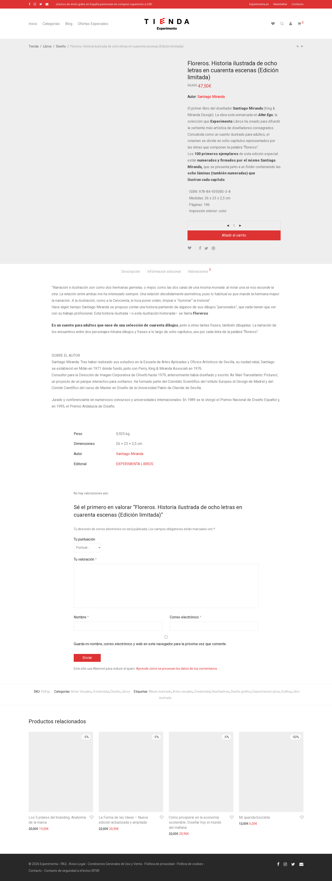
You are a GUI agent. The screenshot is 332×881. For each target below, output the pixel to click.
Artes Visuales (81, 691)
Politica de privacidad (159, 864)
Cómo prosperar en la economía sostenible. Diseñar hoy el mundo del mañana (195, 822)
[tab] (130, 271)
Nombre (81, 617)
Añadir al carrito (234, 235)
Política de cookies (190, 864)
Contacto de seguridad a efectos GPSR (71, 870)
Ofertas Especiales (93, 24)
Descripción (130, 271)
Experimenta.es (259, 4)
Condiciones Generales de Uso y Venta (115, 864)
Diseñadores (220, 691)
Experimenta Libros (266, 691)
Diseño (61, 46)
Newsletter (280, 4)
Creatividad (101, 691)
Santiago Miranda (129, 454)
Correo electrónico (185, 617)
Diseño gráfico (241, 691)
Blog (68, 24)
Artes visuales (183, 691)
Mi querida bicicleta (254, 817)
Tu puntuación (84, 539)
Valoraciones (199, 271)
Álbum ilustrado (160, 691)
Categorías (51, 24)
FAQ (63, 864)
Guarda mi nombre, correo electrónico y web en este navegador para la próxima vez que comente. (150, 644)
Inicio (33, 24)
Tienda (34, 46)
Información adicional (164, 271)
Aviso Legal (77, 864)
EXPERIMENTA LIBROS (134, 464)
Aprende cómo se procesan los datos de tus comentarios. (177, 668)
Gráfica (286, 691)
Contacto (298, 4)
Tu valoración (85, 559)
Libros (47, 46)
